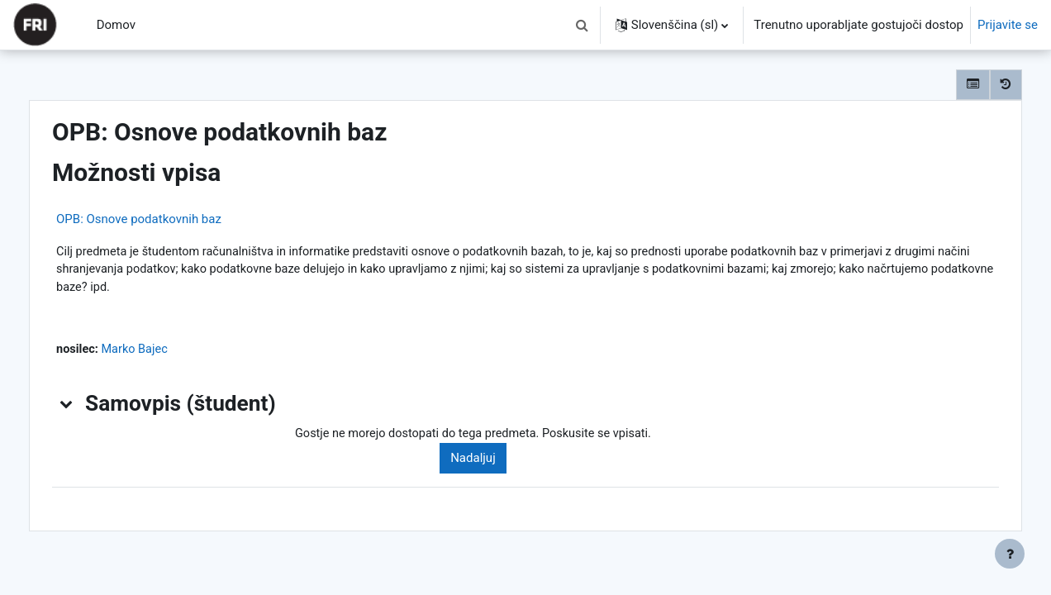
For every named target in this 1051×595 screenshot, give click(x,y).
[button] (582, 25)
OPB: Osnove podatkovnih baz (173, 219)
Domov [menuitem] (116, 24)
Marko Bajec (172, 352)
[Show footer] (1010, 554)
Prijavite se (1007, 24)
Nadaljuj (497, 462)
